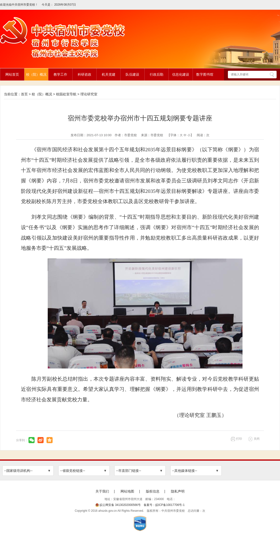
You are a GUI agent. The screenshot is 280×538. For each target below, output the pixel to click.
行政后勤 (156, 74)
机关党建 (108, 74)
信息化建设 (180, 74)
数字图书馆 (204, 74)
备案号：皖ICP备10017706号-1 (164, 505)
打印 (239, 438)
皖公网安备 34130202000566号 (118, 505)
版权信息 (152, 491)
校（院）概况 (36, 74)
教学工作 (60, 74)
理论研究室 (88, 94)
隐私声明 (178, 491)
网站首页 (12, 74)
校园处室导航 (66, 94)
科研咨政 (84, 74)
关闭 (257, 438)
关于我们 (102, 491)
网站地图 (127, 491)
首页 (24, 94)
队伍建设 (132, 74)
